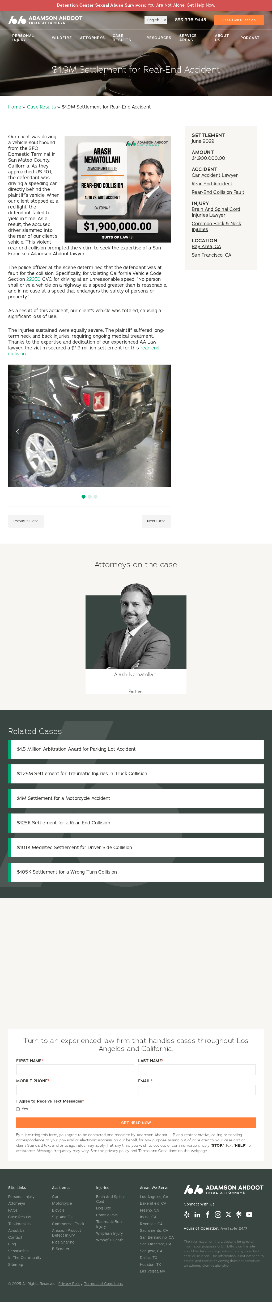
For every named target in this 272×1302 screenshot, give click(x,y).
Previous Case (26, 521)
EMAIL (145, 1081)
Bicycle (58, 1210)
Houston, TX (150, 1264)
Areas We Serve (154, 1187)
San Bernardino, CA (157, 1237)
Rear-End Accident (212, 184)
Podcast (250, 37)
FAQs (13, 1210)
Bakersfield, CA (153, 1203)
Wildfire (62, 37)
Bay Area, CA (206, 246)
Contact (15, 1237)
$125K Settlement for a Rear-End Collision (63, 823)
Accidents (61, 1187)
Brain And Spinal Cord (110, 1199)
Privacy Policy (70, 1283)
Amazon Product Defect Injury (66, 1233)
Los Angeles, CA (154, 1196)
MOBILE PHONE (32, 1081)
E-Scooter (60, 1248)
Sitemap (15, 1264)
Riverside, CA (151, 1223)
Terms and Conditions (103, 1283)
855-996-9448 (190, 20)
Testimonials (19, 1223)
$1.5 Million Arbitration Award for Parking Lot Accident (76, 749)
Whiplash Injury (109, 1233)
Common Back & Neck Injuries (216, 226)
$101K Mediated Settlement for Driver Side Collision (74, 847)
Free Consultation (239, 20)
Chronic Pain (107, 1215)
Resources (158, 37)
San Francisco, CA (211, 255)
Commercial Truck (68, 1223)
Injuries (102, 1187)
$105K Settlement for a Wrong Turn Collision (67, 872)
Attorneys (92, 37)
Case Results (122, 37)
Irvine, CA (148, 1217)
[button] (84, 497)
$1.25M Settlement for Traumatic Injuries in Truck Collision (82, 773)
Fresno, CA (149, 1210)
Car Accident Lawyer (215, 175)
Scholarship (18, 1251)
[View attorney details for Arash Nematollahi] (136, 635)
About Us (222, 37)
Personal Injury (23, 37)
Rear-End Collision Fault (218, 192)
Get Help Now (200, 5)
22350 (33, 279)
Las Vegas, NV (152, 1271)
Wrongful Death (110, 1240)
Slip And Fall (62, 1217)
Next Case (156, 521)
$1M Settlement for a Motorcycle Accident (63, 798)
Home (14, 107)
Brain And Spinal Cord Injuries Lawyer (216, 212)
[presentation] (18, 431)
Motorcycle (62, 1203)
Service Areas (188, 37)
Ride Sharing (63, 1242)
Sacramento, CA (154, 1230)
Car (55, 1196)
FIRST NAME (30, 1061)
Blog (12, 1244)
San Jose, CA (151, 1251)
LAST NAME (151, 1061)
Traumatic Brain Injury (110, 1224)
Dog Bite (103, 1208)
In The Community (24, 1257)
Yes (25, 1109)
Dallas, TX (149, 1257)
